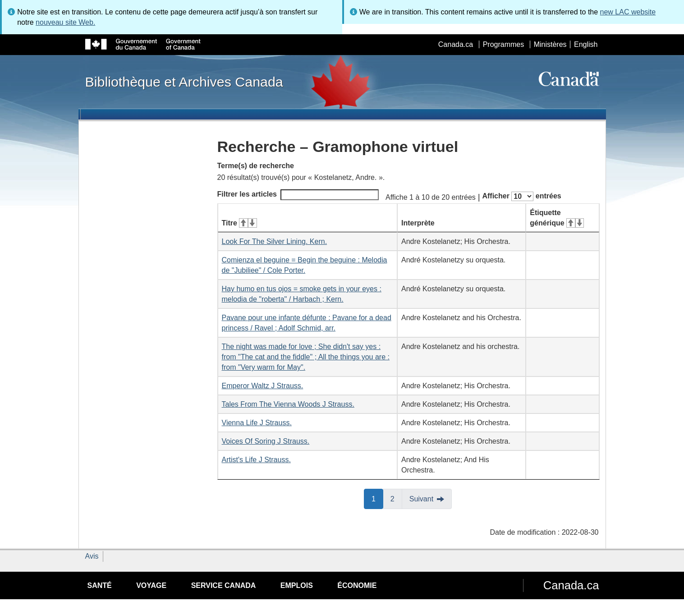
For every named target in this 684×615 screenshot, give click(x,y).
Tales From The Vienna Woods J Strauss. (288, 404)
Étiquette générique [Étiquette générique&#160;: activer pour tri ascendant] (557, 218)
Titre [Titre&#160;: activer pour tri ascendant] (239, 223)
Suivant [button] (421, 499)
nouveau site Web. (65, 22)
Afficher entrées (521, 196)
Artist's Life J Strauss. (256, 460)
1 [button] (377, 498)
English (585, 44)
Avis (92, 556)
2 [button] (396, 498)
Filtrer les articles (298, 194)
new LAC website (628, 12)
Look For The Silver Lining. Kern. (274, 241)
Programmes (503, 44)
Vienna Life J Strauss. (257, 423)
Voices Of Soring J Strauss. (266, 441)
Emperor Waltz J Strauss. (262, 386)
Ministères (550, 44)
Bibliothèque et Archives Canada (184, 81)
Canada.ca (455, 44)
